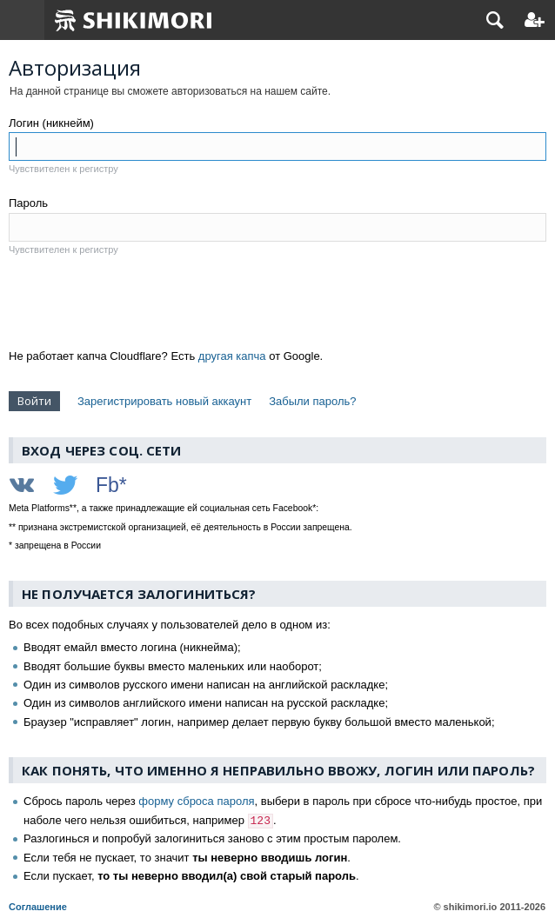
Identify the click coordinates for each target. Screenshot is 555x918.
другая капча (232, 356)
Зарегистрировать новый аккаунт (164, 401)
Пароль (28, 203)
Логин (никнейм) (51, 123)
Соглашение (38, 906)
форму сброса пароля (196, 801)
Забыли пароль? (312, 401)
